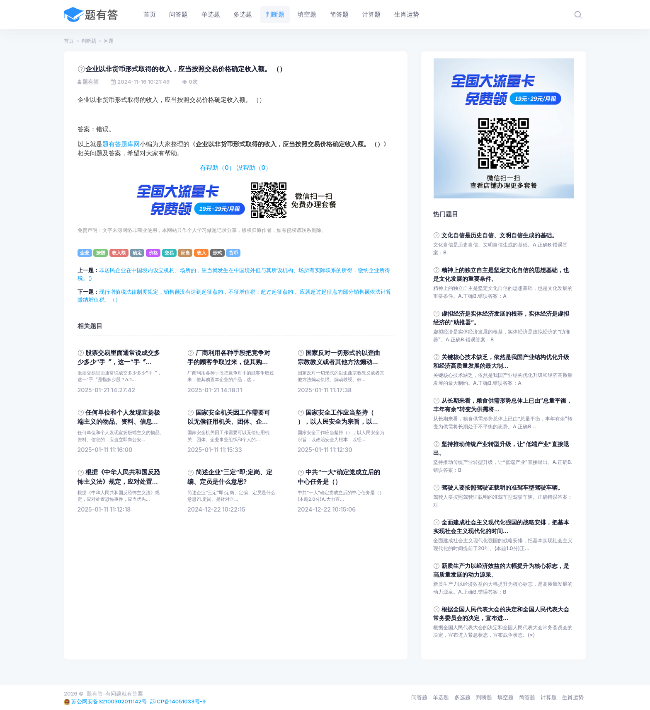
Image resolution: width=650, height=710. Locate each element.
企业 (84, 253)
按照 (100, 253)
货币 (233, 253)
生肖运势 (573, 697)
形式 (217, 253)
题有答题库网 (121, 144)
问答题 (419, 697)
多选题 (462, 697)
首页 (69, 41)
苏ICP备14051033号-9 (178, 701)
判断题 (88, 41)
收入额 (119, 253)
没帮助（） (254, 167)
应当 (185, 253)
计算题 (549, 697)
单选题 (441, 697)
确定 (137, 253)
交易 (169, 253)
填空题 (505, 697)
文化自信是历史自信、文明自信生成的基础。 (499, 235)
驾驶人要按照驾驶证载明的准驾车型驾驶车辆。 (502, 487)
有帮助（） (217, 167)
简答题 (527, 697)
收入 (201, 253)
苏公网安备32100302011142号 (109, 701)
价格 (153, 253)
